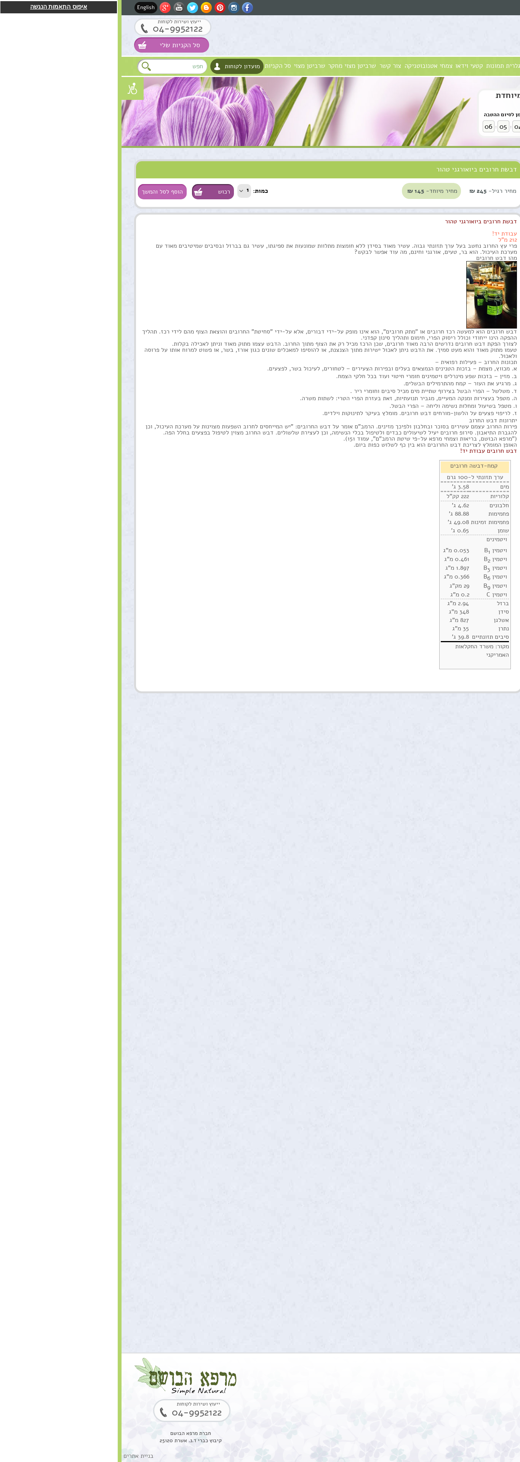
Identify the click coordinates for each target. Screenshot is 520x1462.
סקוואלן (459, 1038)
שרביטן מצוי (188, 65)
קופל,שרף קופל (450, 1198)
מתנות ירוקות (486, 307)
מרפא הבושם (488, 65)
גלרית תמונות (382, 65)
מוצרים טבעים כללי (479, 229)
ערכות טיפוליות (483, 245)
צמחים (493, 261)
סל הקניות (156, 65)
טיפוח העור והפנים (480, 182)
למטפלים (490, 292)
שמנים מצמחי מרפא (479, 198)
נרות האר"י (488, 323)
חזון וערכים (454, 65)
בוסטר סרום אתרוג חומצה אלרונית (446, 1122)
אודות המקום (419, 65)
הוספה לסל (473, 533)
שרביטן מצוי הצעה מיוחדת (422, 95)
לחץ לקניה (466, 124)
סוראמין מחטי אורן (446, 958)
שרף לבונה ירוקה (448, 1278)
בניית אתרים (17, 1456)
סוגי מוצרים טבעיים (458, 167)
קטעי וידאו (348, 65)
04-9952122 (56, 28)
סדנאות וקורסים (483, 276)
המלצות (492, 339)
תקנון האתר (488, 354)
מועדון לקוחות (120, 66)
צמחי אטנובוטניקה (307, 65)
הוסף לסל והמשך (40, 192)
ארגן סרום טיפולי (448, 638)
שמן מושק (457, 478)
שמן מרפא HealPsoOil (454, 802)
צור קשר (269, 65)
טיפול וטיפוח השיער (478, 214)
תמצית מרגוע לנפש (445, 558)
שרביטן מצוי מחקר (230, 65)
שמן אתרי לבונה (449, 878)
